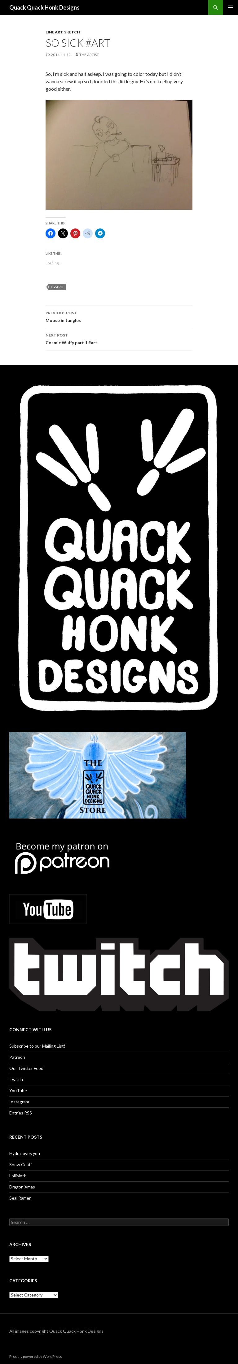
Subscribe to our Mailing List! (37, 1046)
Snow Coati (20, 1164)
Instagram (19, 1101)
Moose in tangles (119, 316)
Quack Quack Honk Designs (44, 7)
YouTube (18, 1090)
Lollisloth (18, 1175)
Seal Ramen (20, 1198)
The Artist (89, 54)
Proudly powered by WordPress (35, 1356)
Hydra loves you (24, 1153)
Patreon (17, 1057)
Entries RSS (20, 1112)
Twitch (16, 1079)
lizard (57, 287)
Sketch (72, 32)
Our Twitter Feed (26, 1068)
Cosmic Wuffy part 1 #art (119, 338)
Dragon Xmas (22, 1186)
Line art (54, 32)
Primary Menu (230, 7)
